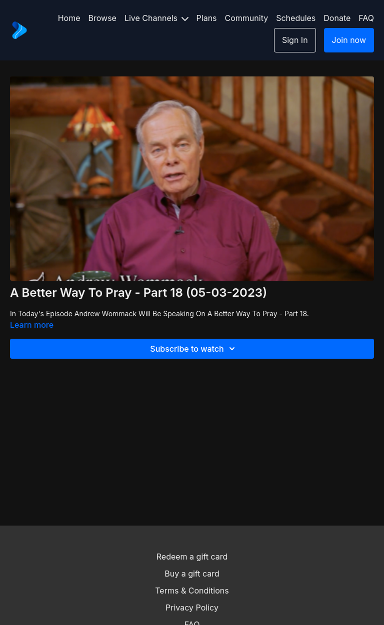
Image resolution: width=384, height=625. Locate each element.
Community (246, 18)
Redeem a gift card (192, 557)
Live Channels (156, 18)
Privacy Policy (192, 608)
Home (69, 18)
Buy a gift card (192, 574)
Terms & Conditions (191, 591)
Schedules (296, 18)
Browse (102, 18)
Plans (206, 18)
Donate (337, 18)
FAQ (366, 18)
